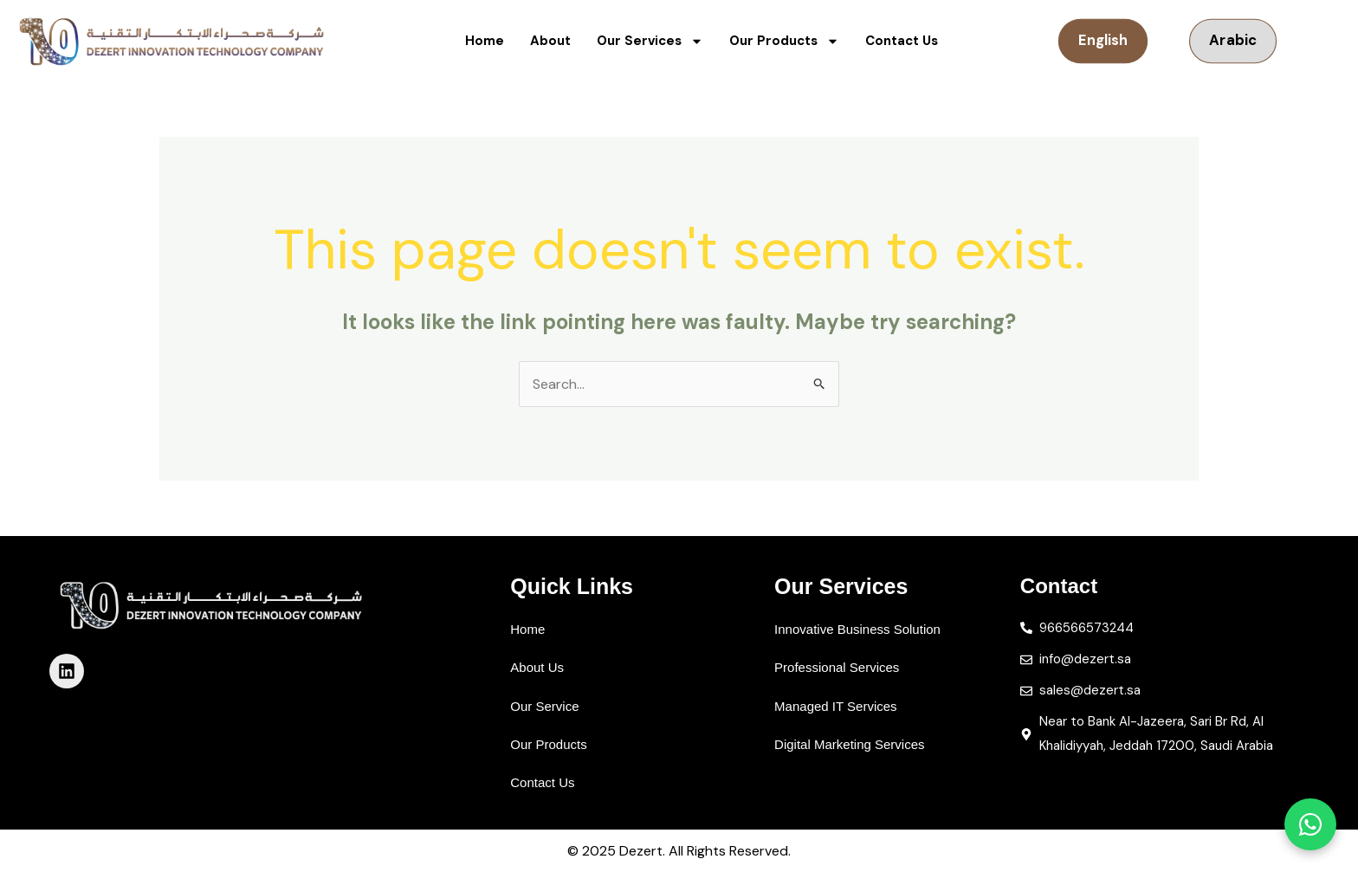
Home (484, 40)
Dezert (641, 851)
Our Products (784, 41)
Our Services (650, 41)
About (550, 40)
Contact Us (901, 40)
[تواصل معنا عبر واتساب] (1310, 824)
